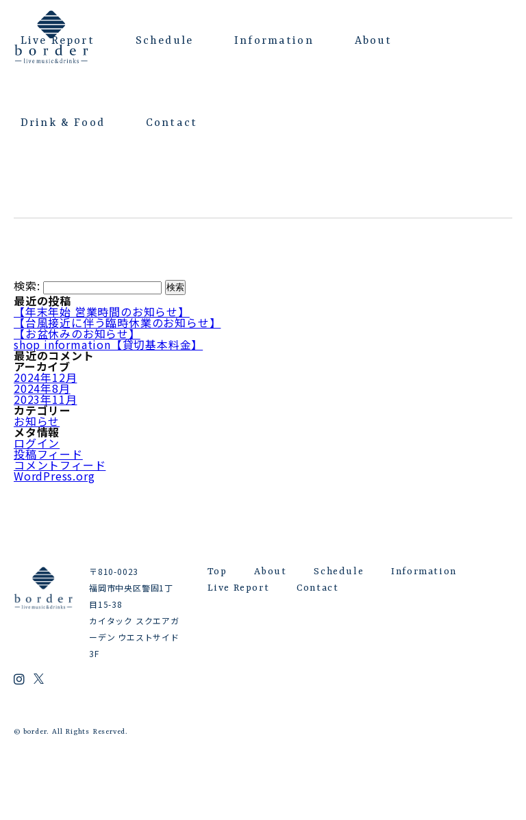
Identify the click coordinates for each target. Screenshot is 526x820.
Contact (171, 123)
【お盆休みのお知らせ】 (77, 333)
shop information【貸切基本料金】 (108, 344)
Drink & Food (63, 123)
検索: (27, 286)
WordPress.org (54, 475)
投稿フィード (48, 454)
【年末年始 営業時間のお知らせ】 (102, 311)
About (373, 41)
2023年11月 (45, 399)
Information (274, 41)
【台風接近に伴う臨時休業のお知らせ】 (117, 322)
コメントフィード (59, 465)
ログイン (37, 443)
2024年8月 (42, 388)
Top (217, 571)
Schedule (164, 41)
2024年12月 (45, 377)
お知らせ (37, 421)
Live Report (58, 41)
